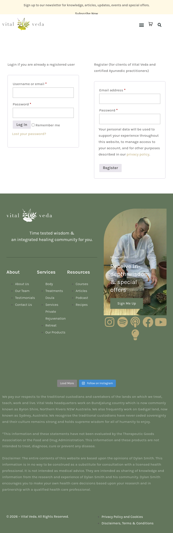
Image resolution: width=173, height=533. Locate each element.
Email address (112, 90)
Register (110, 168)
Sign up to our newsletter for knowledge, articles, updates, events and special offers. (86, 5)
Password (22, 104)
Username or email (30, 84)
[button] (141, 25)
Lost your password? (29, 134)
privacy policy (138, 154)
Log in (21, 124)
